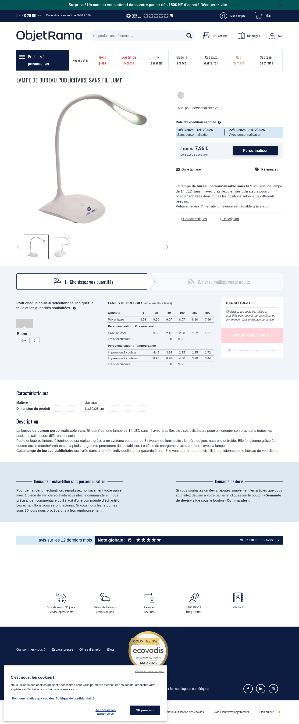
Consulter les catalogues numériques (182, 689)
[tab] (81, 281)
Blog (110, 649)
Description (230, 219)
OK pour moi (145, 710)
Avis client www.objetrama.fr (231, 712)
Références (269, 169)
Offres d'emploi (90, 649)
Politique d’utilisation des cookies (183, 712)
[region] (85, 693)
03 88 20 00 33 (29, 15)
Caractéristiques (194, 219)
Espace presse (62, 649)
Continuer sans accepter (149, 671)
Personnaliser (255, 151)
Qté (23, 340)
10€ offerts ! (216, 35)
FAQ (276, 35)
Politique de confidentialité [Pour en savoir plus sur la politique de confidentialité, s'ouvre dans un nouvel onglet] (75, 698)
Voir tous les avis (256, 540)
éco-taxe (203, 154)
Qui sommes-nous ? (31, 649)
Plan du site (266, 712)
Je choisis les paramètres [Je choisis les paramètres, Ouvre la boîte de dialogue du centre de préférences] (106, 712)
